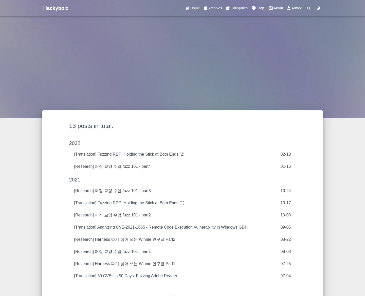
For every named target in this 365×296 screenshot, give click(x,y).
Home (192, 8)
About (276, 8)
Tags (258, 8)
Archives (213, 8)
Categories (237, 8)
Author (294, 8)
